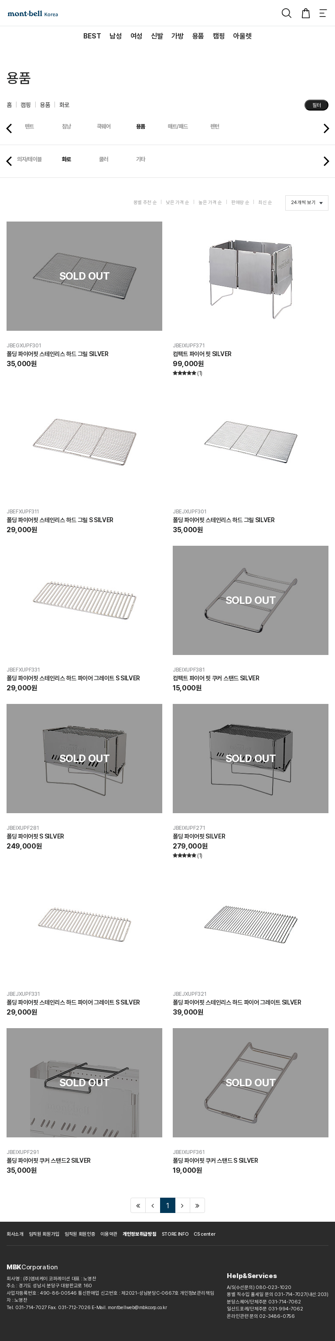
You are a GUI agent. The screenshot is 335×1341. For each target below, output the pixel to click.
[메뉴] (323, 13)
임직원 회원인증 (80, 1234)
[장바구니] (306, 13)
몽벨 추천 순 (145, 202)
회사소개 (15, 1234)
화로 (64, 104)
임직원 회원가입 (44, 1234)
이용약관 (108, 1234)
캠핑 (26, 104)
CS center (204, 1234)
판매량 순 (240, 202)
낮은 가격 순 (177, 202)
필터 (316, 105)
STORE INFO (175, 1234)
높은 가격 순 (210, 202)
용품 (45, 104)
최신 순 (265, 202)
